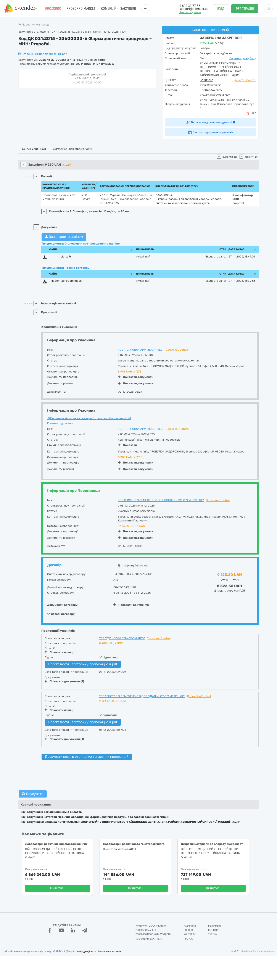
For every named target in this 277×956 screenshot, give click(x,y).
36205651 (206, 80)
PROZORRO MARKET (81, 8)
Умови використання (109, 951)
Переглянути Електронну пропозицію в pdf (82, 664)
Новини (188, 930)
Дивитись (57, 888)
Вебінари (213, 930)
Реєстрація (245, 9)
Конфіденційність (86, 951)
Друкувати (32, 794)
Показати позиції (59, 652)
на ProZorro (80, 59)
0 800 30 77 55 (189, 6)
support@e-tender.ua (193, 9)
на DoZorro (97, 59)
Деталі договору (61, 614)
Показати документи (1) (64, 681)
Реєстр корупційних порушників (211, 132)
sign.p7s (66, 256)
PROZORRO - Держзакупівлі (151, 925)
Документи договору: (62, 604)
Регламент (214, 925)
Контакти (189, 934)
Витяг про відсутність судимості (210, 122)
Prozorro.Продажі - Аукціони (153, 934)
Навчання (190, 925)
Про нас (188, 938)
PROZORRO (53, 8)
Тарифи (212, 934)
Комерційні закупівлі (118, 8)
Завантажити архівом (64, 237)
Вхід (220, 9)
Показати (127, 445)
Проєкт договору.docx (66, 280)
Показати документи (135, 377)
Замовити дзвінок (190, 12)
